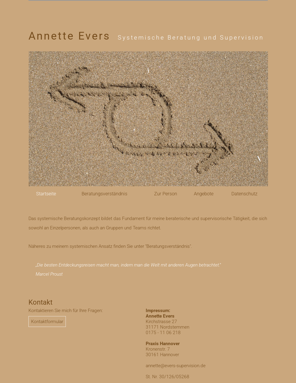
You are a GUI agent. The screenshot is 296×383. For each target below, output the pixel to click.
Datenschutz (244, 194)
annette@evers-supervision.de (176, 365)
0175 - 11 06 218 (163, 332)
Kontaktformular (47, 321)
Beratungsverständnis (104, 194)
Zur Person (165, 194)
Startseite (46, 194)
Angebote (203, 194)
